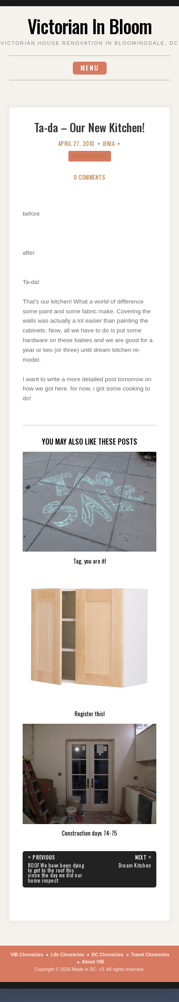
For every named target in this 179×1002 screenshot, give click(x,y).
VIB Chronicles (89, 156)
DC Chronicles (107, 954)
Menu (89, 67)
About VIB (93, 961)
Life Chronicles (67, 954)
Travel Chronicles (150, 954)
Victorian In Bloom (90, 25)
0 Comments (89, 177)
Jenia (109, 143)
